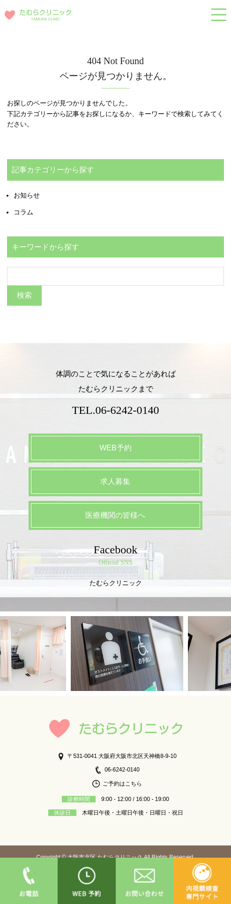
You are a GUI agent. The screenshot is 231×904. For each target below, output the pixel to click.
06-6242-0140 (117, 769)
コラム (23, 212)
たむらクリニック (115, 583)
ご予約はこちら (117, 783)
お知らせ (27, 195)
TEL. (115, 410)
